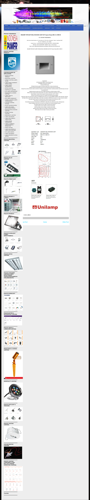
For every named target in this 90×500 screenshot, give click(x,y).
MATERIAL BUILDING (38, 28)
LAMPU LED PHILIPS (9, 116)
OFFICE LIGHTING (9, 88)
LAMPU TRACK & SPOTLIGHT (9, 96)
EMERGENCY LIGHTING (10, 115)
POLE (73, 25)
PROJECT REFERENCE (15, 25)
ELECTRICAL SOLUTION (10, 28)
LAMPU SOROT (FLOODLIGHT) (8, 86)
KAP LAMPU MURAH (9, 131)
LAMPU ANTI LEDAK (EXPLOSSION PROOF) (10, 107)
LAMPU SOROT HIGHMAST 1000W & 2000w (11, 83)
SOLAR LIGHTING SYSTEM (36, 25)
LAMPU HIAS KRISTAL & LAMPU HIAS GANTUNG (10, 130)
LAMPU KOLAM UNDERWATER (8, 122)
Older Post (66, 222)
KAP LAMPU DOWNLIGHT (10, 98)
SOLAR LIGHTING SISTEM (11, 105)
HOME (6, 25)
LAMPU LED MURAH (9, 133)
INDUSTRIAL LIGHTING (10, 78)
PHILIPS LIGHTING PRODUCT (9, 76)
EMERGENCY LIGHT (81, 25)
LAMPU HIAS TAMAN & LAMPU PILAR (10, 119)
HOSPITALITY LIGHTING (10, 89)
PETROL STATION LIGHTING (9, 113)
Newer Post (24, 222)
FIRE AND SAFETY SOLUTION (63, 25)
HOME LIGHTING (9, 127)
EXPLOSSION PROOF (49, 25)
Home (45, 222)
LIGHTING (25, 25)
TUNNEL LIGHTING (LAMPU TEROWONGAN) (11, 100)
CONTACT (58, 28)
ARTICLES (47, 28)
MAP (53, 28)
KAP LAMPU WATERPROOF (11, 91)
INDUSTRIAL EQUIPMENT (24, 28)
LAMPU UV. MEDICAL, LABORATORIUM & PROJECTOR (10, 124)
